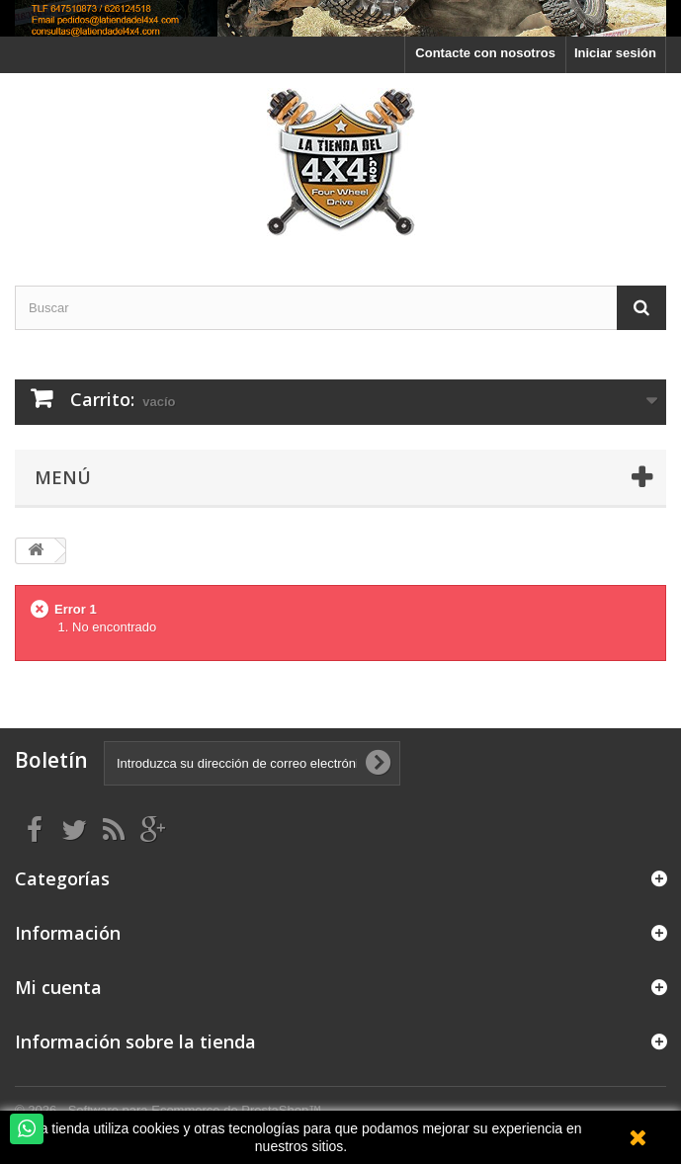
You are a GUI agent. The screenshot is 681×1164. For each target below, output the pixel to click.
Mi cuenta (58, 987)
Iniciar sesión (615, 52)
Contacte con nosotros (485, 52)
